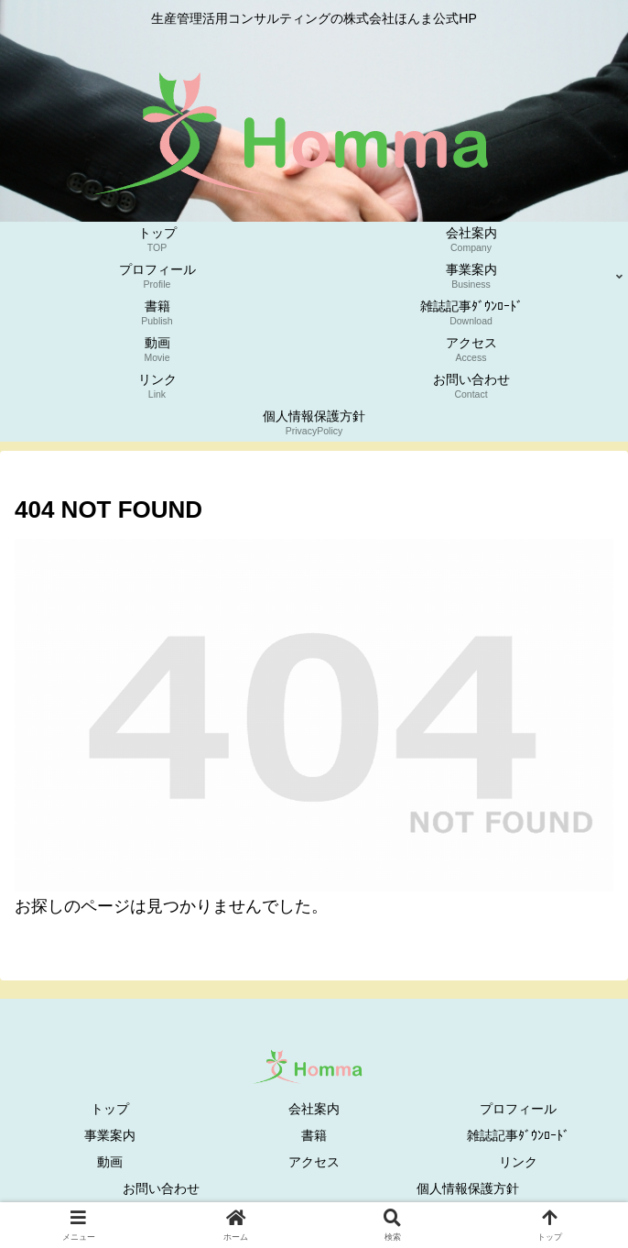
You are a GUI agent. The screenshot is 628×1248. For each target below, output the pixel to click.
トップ (110, 1108)
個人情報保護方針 (468, 1188)
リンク (518, 1162)
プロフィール (518, 1108)
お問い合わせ (161, 1188)
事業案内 (109, 1135)
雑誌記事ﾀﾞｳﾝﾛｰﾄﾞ (518, 1135)
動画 (110, 1162)
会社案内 (314, 1108)
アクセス (314, 1162)
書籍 (314, 1135)
